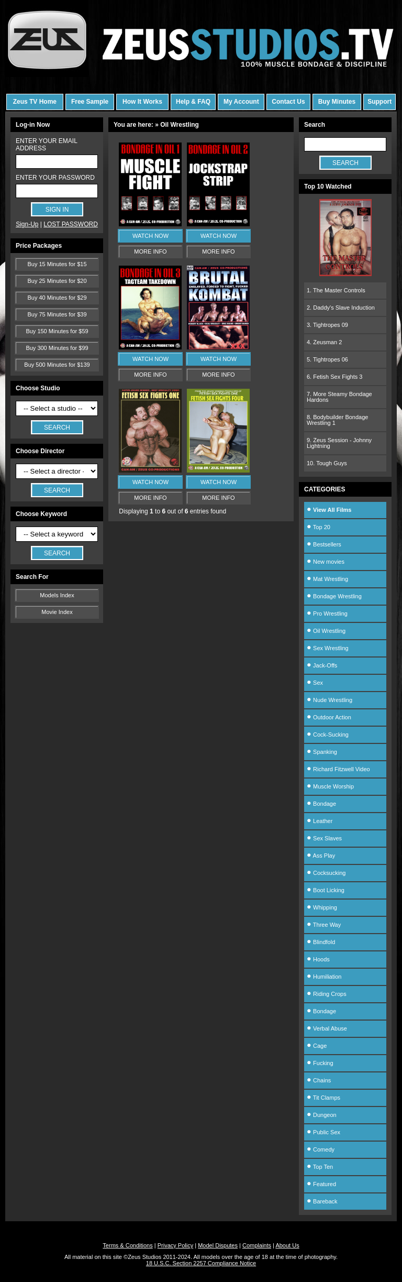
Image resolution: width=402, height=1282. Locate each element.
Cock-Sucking (328, 734)
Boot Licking (325, 890)
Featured (321, 1184)
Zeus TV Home (35, 101)
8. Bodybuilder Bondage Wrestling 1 (337, 420)
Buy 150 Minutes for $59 (57, 331)
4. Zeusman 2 (324, 342)
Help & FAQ (193, 101)
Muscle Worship (330, 786)
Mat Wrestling (327, 579)
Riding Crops (327, 994)
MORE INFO (150, 251)
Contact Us (288, 101)
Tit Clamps (323, 1097)
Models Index (57, 595)
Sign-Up (27, 224)
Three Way (324, 925)
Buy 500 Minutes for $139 (57, 364)
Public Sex (323, 1132)
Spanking (322, 752)
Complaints (256, 1245)
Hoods (318, 959)
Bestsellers (324, 544)
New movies (325, 561)
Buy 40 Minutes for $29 (56, 297)
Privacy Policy (175, 1245)
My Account (241, 101)
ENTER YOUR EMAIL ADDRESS (46, 144)
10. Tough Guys (327, 463)
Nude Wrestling (329, 700)
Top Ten (320, 1167)
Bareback (322, 1201)
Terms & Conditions (127, 1245)
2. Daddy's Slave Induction (341, 307)
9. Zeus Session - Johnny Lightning (339, 443)
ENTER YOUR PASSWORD (55, 177)
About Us (287, 1245)
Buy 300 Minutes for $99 (57, 348)
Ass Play (321, 855)
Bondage (321, 804)
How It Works (142, 101)
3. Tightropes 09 (327, 325)
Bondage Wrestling (334, 596)
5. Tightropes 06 (327, 359)
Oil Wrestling (326, 631)
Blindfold (321, 942)
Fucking (320, 1063)
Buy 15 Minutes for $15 (56, 264)
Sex (315, 683)
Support (379, 101)
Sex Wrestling (328, 648)
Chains (319, 1080)
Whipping (322, 907)
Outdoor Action (329, 717)
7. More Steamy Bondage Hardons (339, 397)
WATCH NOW (150, 236)
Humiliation (324, 976)
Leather (319, 821)
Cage (317, 1046)
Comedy (320, 1149)
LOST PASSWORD (70, 224)
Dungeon (322, 1115)
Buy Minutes (336, 101)
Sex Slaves (324, 838)
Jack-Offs (322, 665)
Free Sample (89, 101)
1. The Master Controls (336, 290)
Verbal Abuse (327, 1028)
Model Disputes (218, 1245)
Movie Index (56, 612)
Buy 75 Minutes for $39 (56, 314)
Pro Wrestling (327, 613)
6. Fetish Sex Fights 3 (334, 377)
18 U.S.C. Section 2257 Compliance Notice (201, 1263)
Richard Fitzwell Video (338, 769)
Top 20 (318, 527)
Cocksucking (326, 873)
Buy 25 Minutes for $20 (56, 281)
